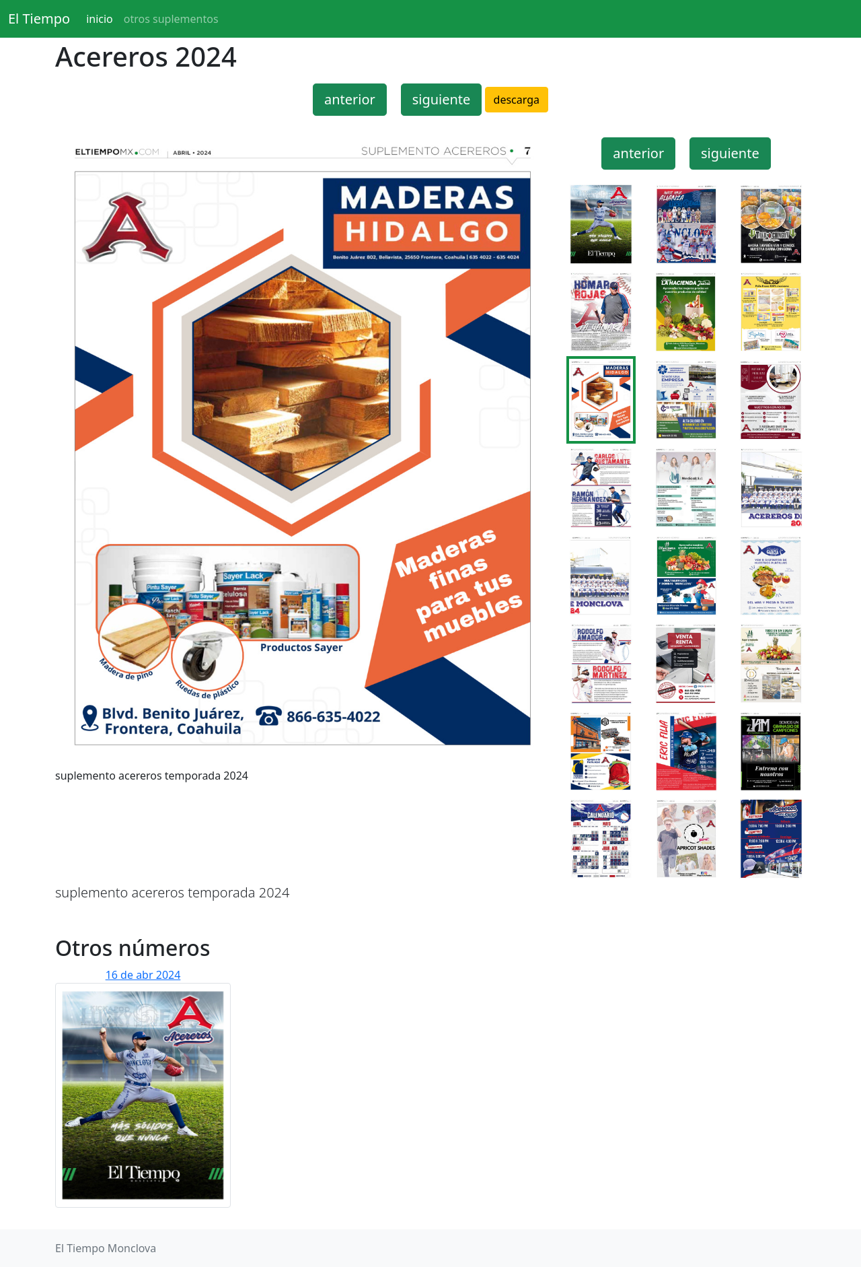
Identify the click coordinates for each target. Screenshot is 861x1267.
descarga (516, 99)
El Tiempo (39, 18)
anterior (349, 99)
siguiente (441, 99)
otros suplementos (171, 18)
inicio (99, 18)
